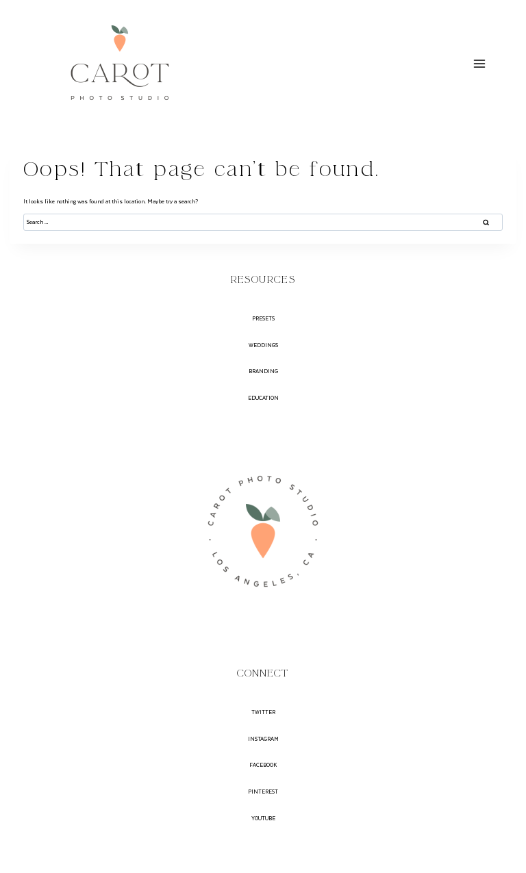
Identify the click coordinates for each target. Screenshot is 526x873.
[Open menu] (479, 63)
